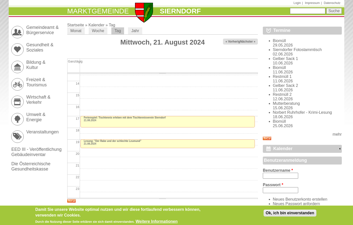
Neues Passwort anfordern (296, 204)
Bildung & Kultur (35, 65)
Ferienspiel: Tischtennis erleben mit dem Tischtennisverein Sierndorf (125, 117)
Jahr (135, 31)
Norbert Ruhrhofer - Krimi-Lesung (302, 112)
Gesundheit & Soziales (39, 47)
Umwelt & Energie (35, 117)
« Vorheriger (234, 41)
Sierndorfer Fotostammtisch (297, 50)
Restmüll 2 (282, 94)
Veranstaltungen (42, 131)
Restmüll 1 (282, 76)
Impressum (312, 3)
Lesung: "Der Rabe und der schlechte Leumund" (112, 141)
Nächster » (247, 41)
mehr (337, 134)
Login (297, 3)
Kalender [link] (282, 148)
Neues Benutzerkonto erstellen (300, 199)
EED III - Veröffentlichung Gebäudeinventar (36, 152)
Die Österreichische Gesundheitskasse (30, 166)
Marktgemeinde (98, 11)
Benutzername (278, 170)
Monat (76, 31)
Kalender (96, 25)
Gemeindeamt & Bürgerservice (42, 30)
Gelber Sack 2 (285, 85)
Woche (98, 31)
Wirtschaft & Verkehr (38, 100)
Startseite (75, 25)
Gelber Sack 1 (285, 58)
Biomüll (279, 41)
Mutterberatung (286, 103)
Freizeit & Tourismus (36, 82)
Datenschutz (332, 3)
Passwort (273, 185)
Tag (112, 25)
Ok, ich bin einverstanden (290, 214)
